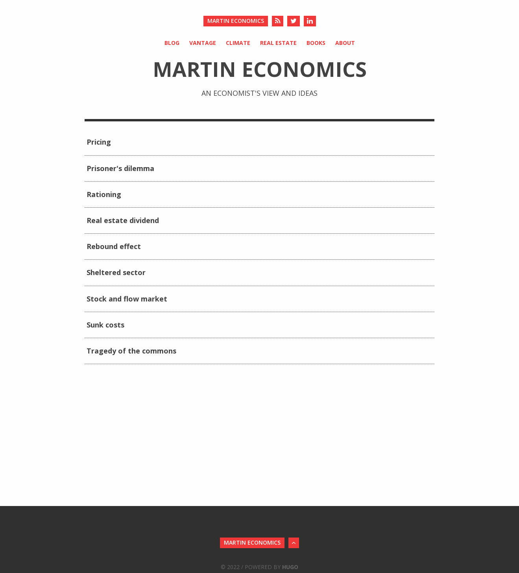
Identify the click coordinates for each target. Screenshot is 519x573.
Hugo (290, 567)
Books (316, 43)
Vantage (202, 43)
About (345, 43)
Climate (238, 43)
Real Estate (278, 43)
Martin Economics (235, 20)
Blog (171, 43)
